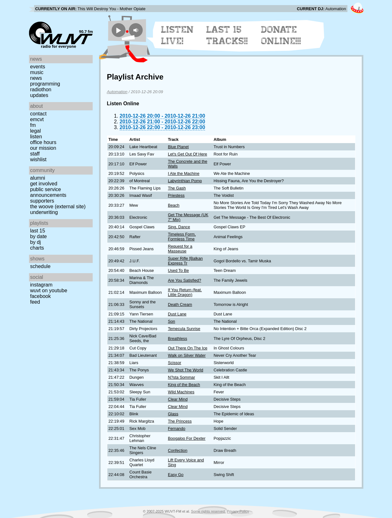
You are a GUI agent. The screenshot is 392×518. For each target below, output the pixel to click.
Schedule (40, 266)
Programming (45, 83)
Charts (37, 248)
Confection (177, 450)
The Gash (177, 188)
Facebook (40, 296)
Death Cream (180, 304)
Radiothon (41, 89)
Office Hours (43, 142)
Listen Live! (177, 35)
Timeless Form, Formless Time (182, 236)
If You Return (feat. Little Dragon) (185, 292)
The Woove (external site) (58, 206)
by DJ (35, 242)
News (36, 78)
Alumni (37, 178)
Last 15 (37, 230)
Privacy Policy (238, 511)
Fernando (176, 428)
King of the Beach (184, 384)
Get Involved (43, 183)
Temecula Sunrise (184, 328)
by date (38, 236)
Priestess (176, 195)
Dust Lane (177, 314)
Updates (39, 95)
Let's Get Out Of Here (187, 154)
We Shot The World (185, 370)
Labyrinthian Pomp (185, 180)
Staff (35, 153)
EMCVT (37, 119)
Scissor (174, 362)
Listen (36, 136)
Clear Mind (178, 399)
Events (37, 66)
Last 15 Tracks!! (227, 35)
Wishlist (38, 159)
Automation (117, 91)
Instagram (41, 284)
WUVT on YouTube (49, 290)
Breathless (177, 338)
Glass (173, 413)
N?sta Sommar (181, 377)
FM (33, 125)
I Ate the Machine (183, 173)
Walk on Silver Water (187, 355)
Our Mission (43, 148)
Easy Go (175, 474)
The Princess (180, 421)
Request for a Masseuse (180, 248)
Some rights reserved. (208, 511)
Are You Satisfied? (184, 280)
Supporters (42, 201)
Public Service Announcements (48, 192)
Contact (38, 113)
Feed (35, 302)
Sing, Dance (179, 226)
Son (171, 321)
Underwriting (44, 212)
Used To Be (178, 270)
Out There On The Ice (187, 348)
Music (37, 72)
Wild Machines (181, 392)
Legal (35, 131)
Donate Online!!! (281, 35)
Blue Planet (178, 146)
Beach (173, 205)
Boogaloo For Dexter (186, 438)
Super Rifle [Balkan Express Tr (185, 261)
